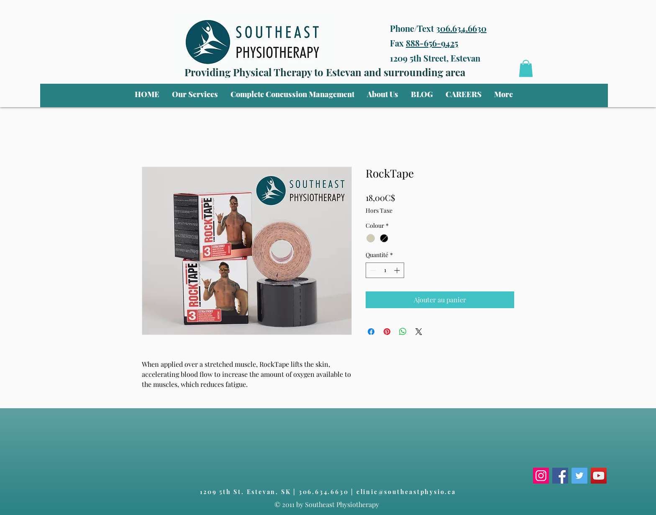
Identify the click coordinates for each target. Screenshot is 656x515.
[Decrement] (372, 270)
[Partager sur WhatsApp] (403, 332)
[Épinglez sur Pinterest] (387, 332)
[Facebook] (560, 476)
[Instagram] (541, 476)
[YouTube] (599, 476)
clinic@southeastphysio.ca (406, 492)
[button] (195, 94)
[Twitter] (579, 476)
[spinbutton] (384, 270)
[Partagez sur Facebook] (371, 332)
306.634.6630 (461, 28)
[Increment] (397, 270)
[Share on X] (419, 332)
